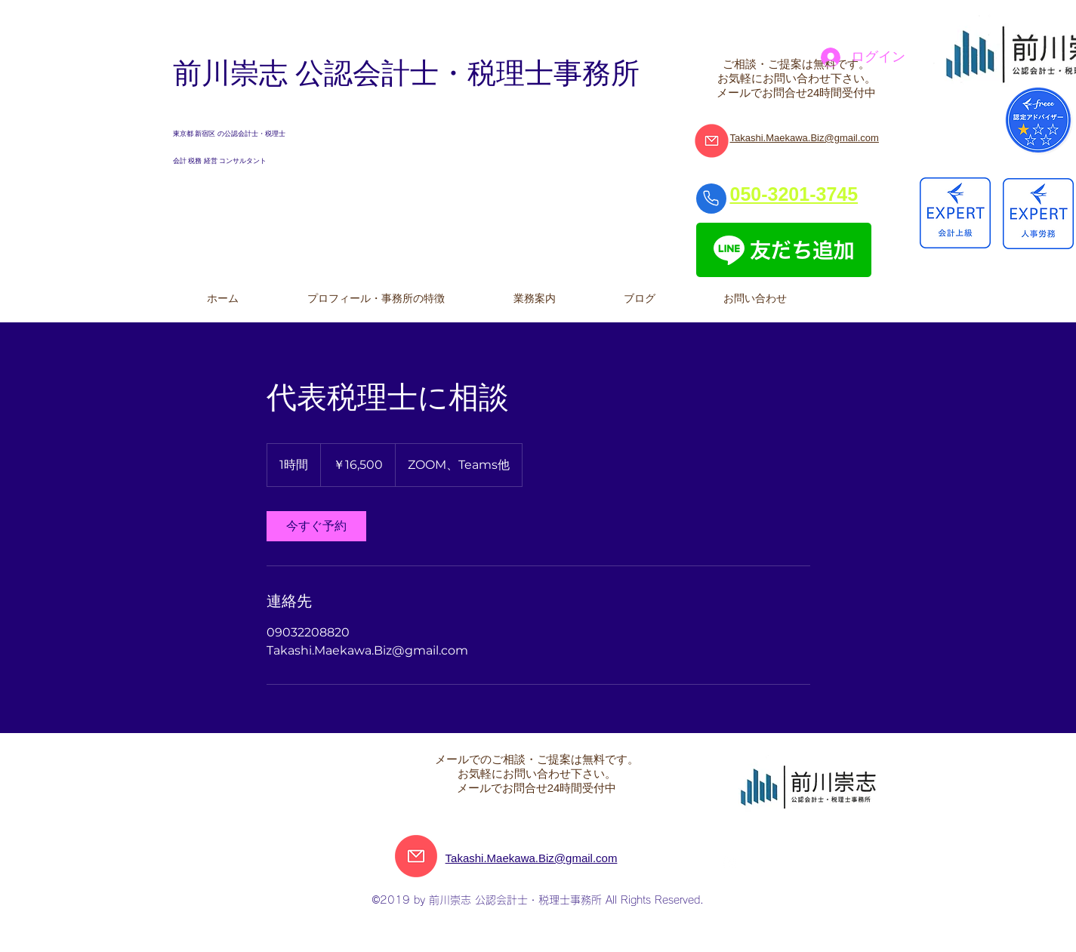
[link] (316, 526)
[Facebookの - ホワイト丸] (728, 862)
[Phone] (711, 198)
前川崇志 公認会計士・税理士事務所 (406, 73)
